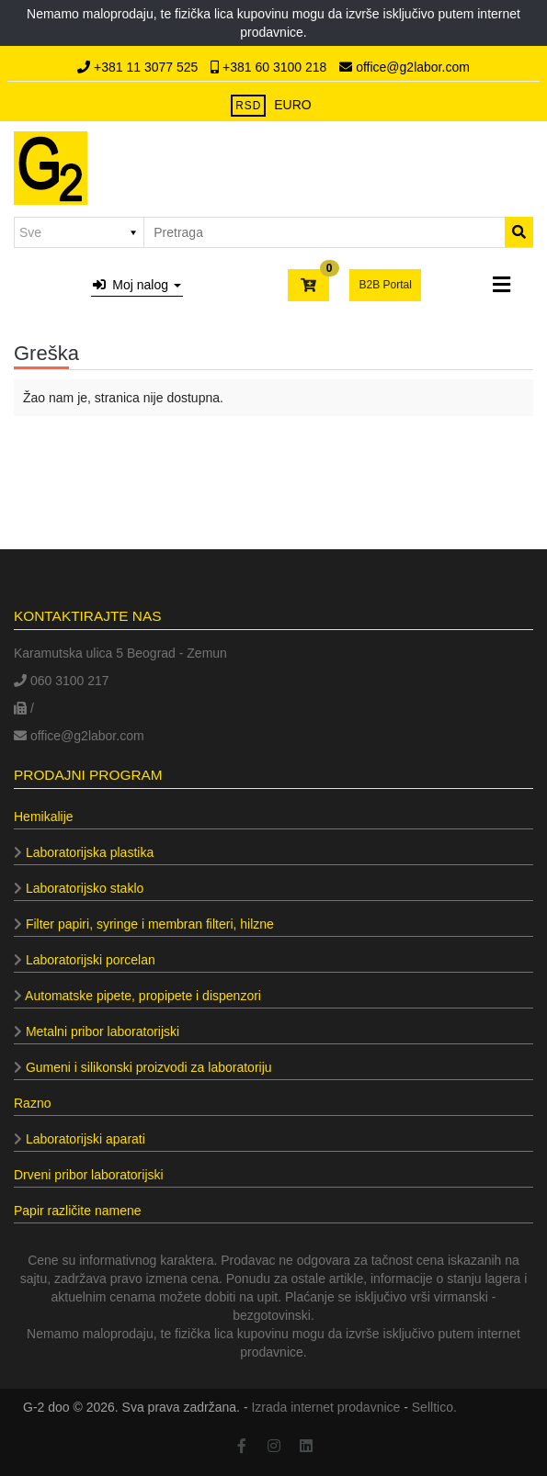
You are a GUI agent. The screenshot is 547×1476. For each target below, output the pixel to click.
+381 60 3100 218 (270, 67)
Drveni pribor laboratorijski (89, 1174)
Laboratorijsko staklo (78, 888)
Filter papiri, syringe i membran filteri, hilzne (144, 924)
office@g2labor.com (404, 67)
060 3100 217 (61, 680)
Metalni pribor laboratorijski (96, 1031)
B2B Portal (385, 284)
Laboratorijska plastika (84, 852)
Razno (32, 1103)
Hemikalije (44, 816)
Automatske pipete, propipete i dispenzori (137, 995)
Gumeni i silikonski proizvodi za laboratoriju (143, 1067)
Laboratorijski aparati (79, 1139)
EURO (292, 104)
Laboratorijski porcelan (84, 959)
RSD (248, 105)
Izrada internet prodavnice (325, 1407)
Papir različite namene (78, 1210)
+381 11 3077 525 (139, 67)
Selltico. (434, 1407)
